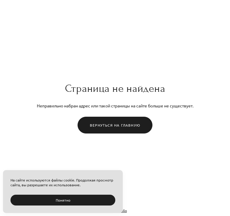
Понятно (63, 200)
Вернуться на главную (115, 125)
